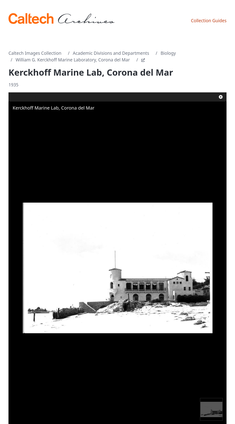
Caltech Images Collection (34, 53)
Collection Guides (209, 21)
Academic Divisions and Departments (111, 53)
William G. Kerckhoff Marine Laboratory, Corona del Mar (73, 60)
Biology (168, 53)
